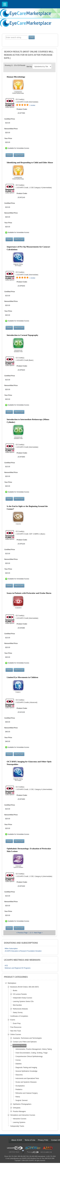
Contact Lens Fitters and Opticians (25, 1042)
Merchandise (17, 1005)
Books (15, 990)
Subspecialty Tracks (17, 1126)
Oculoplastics (20, 1086)
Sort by (29, 66)
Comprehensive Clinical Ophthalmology (29, 1056)
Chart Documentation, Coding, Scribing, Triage (31, 1053)
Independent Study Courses (22, 998)
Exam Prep (17, 1023)
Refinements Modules (20, 1009)
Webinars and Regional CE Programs (17, 968)
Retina (17, 1097)
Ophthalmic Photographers (22, 1104)
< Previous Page (22, 933)
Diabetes (18, 1064)
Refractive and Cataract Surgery (26, 1093)
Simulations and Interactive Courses (22, 1115)
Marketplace (12, 983)
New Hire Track (15, 1031)
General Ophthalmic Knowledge (26, 1071)
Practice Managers (19, 1111)
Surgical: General (21, 1100)
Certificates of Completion (19, 1016)
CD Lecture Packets (20, 994)
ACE (6, 965)
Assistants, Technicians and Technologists (27, 1038)
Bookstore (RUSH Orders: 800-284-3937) (24, 987)
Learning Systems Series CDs (23, 1001)
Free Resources (15, 1027)
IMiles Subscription (11, 948)
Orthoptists (16, 1108)
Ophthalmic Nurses (19, 1045)
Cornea (18, 1060)
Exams (12, 1020)
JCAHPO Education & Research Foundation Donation (23, 951)
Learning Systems (19, 1122)
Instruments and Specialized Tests (27, 1078)
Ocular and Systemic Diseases (26, 1082)
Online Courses (15, 1034)
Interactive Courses (19, 1119)
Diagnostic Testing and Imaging (26, 1067)
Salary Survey (18, 1012)
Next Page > (38, 933)
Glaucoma (19, 1075)
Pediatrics (18, 1089)
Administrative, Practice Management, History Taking (33, 1049)
